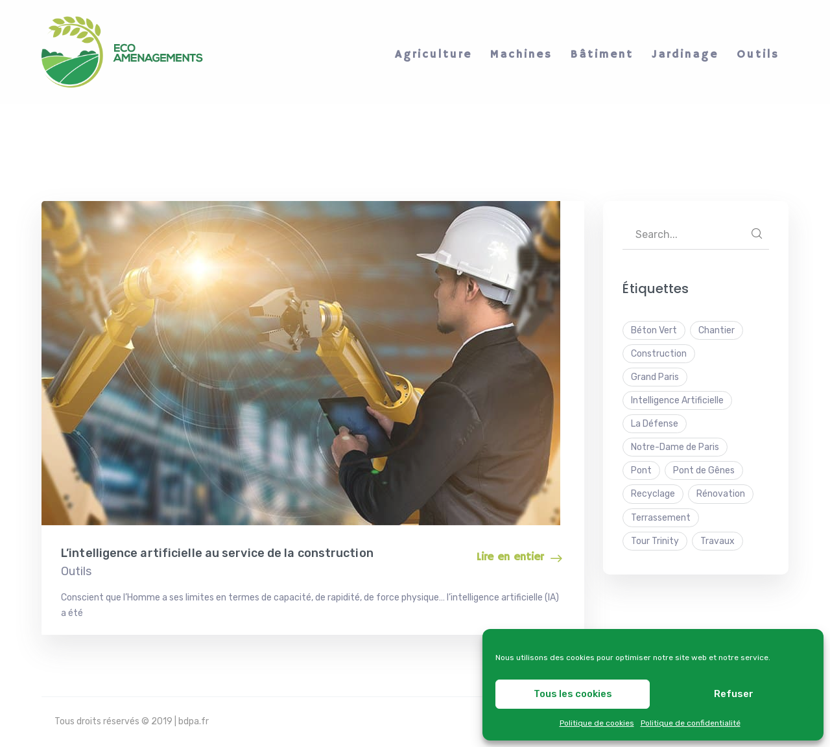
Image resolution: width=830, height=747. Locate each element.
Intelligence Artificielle (677, 400)
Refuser (733, 694)
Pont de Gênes (704, 470)
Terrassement (661, 517)
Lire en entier (510, 557)
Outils (76, 571)
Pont (641, 470)
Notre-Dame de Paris (675, 447)
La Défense (654, 423)
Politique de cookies (597, 723)
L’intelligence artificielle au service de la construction (217, 553)
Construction (659, 353)
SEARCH (756, 233)
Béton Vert (654, 330)
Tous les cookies (573, 694)
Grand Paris (655, 377)
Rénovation (720, 493)
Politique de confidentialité (691, 723)
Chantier (716, 330)
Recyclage (653, 493)
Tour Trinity (655, 541)
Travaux (717, 541)
